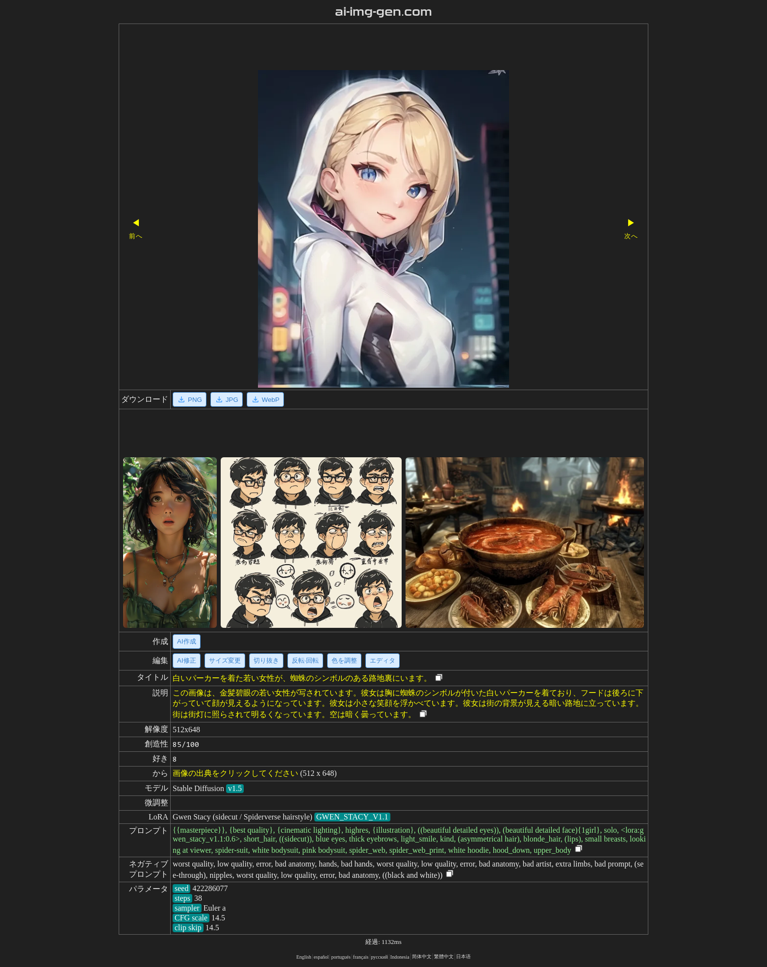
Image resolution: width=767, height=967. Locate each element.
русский (379, 957)
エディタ (382, 660)
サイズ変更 (225, 660)
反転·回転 (305, 660)
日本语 (463, 956)
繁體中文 (444, 956)
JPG (226, 399)
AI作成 (186, 641)
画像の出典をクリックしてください (235, 773)
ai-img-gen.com (384, 11)
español (321, 957)
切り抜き (266, 660)
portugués (340, 957)
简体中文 (422, 956)
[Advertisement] (366, 48)
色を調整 (344, 660)
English (303, 957)
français (361, 957)
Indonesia (399, 957)
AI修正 (186, 660)
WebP (265, 399)
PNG (189, 399)
